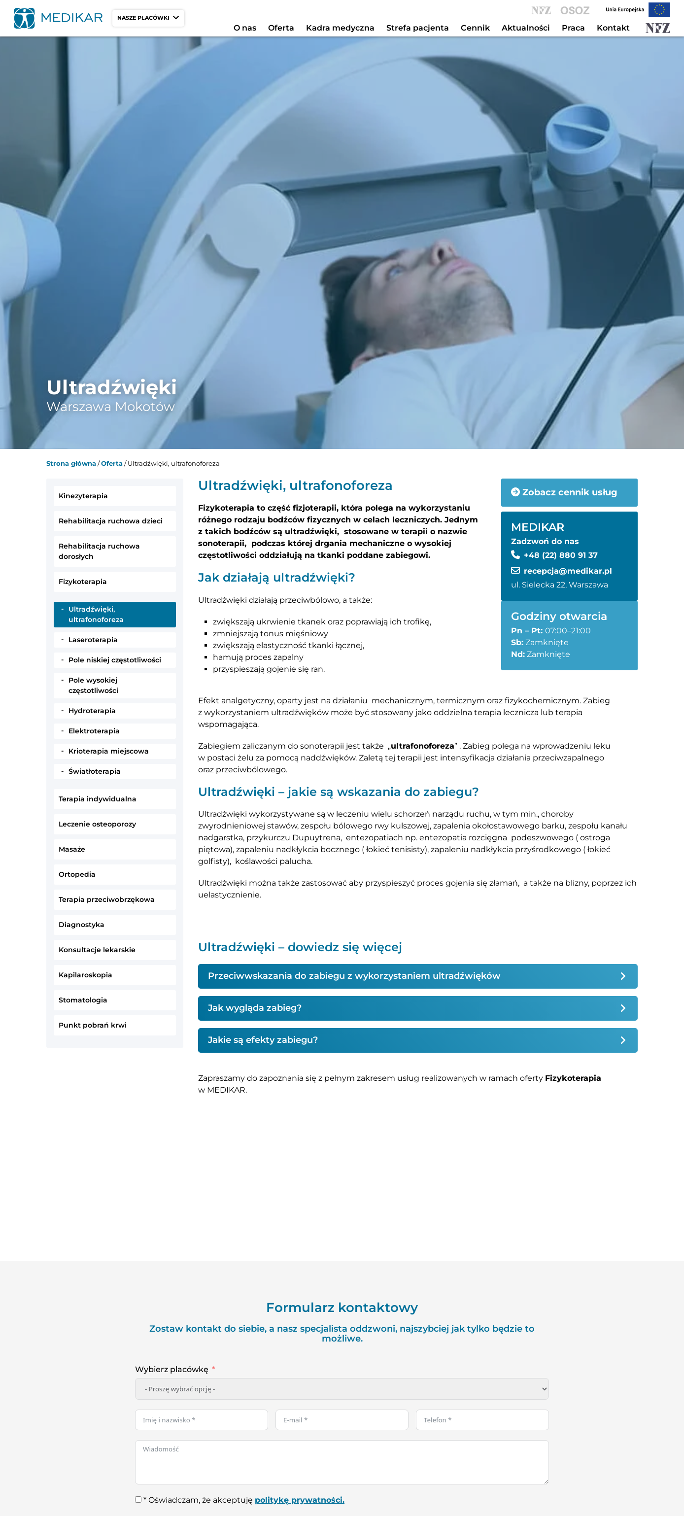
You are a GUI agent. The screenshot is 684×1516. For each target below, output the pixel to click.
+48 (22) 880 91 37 (561, 555)
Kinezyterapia (83, 495)
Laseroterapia (93, 639)
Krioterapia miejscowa (108, 751)
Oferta (281, 28)
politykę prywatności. (299, 1500)
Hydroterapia (92, 710)
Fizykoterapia (83, 581)
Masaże (72, 849)
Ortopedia (77, 874)
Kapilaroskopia (85, 974)
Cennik (475, 28)
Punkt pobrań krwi (93, 1025)
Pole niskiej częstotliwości (114, 659)
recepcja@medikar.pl (568, 571)
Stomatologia (83, 1000)
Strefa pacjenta (417, 28)
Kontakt (613, 28)
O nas (245, 28)
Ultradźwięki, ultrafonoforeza (96, 614)
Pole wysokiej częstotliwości (93, 685)
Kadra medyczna (340, 28)
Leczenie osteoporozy (97, 824)
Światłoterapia (94, 771)
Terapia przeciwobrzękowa (107, 899)
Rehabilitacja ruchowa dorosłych (99, 551)
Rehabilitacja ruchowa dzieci (111, 521)
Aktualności (526, 28)
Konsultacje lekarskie (97, 949)
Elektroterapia (94, 730)
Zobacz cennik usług (564, 492)
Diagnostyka (81, 924)
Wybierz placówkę (171, 1369)
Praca (573, 28)
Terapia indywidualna (98, 798)
